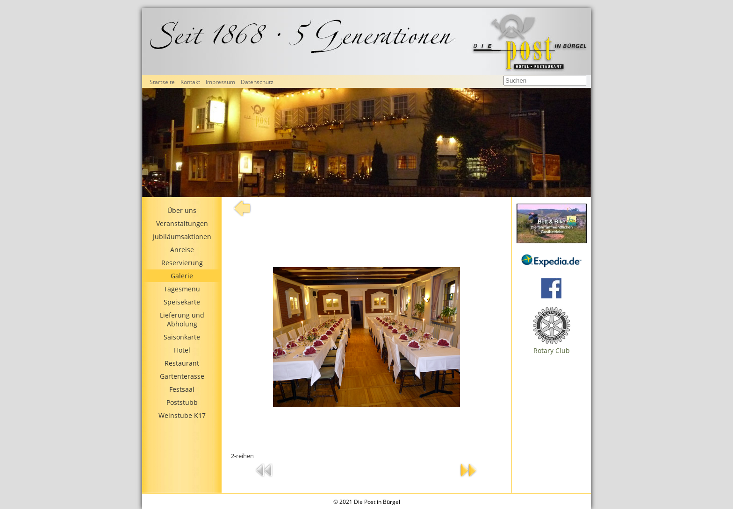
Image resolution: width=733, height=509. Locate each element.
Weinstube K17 (182, 415)
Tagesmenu (182, 288)
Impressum (220, 82)
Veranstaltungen (182, 223)
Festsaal (181, 389)
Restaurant (182, 363)
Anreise (182, 249)
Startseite (162, 82)
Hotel (182, 350)
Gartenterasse (182, 376)
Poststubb (182, 402)
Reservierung (182, 262)
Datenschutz (257, 82)
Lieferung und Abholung (182, 319)
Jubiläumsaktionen (182, 236)
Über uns (181, 210)
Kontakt (190, 82)
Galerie (182, 275)
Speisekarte (182, 301)
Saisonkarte (182, 336)
